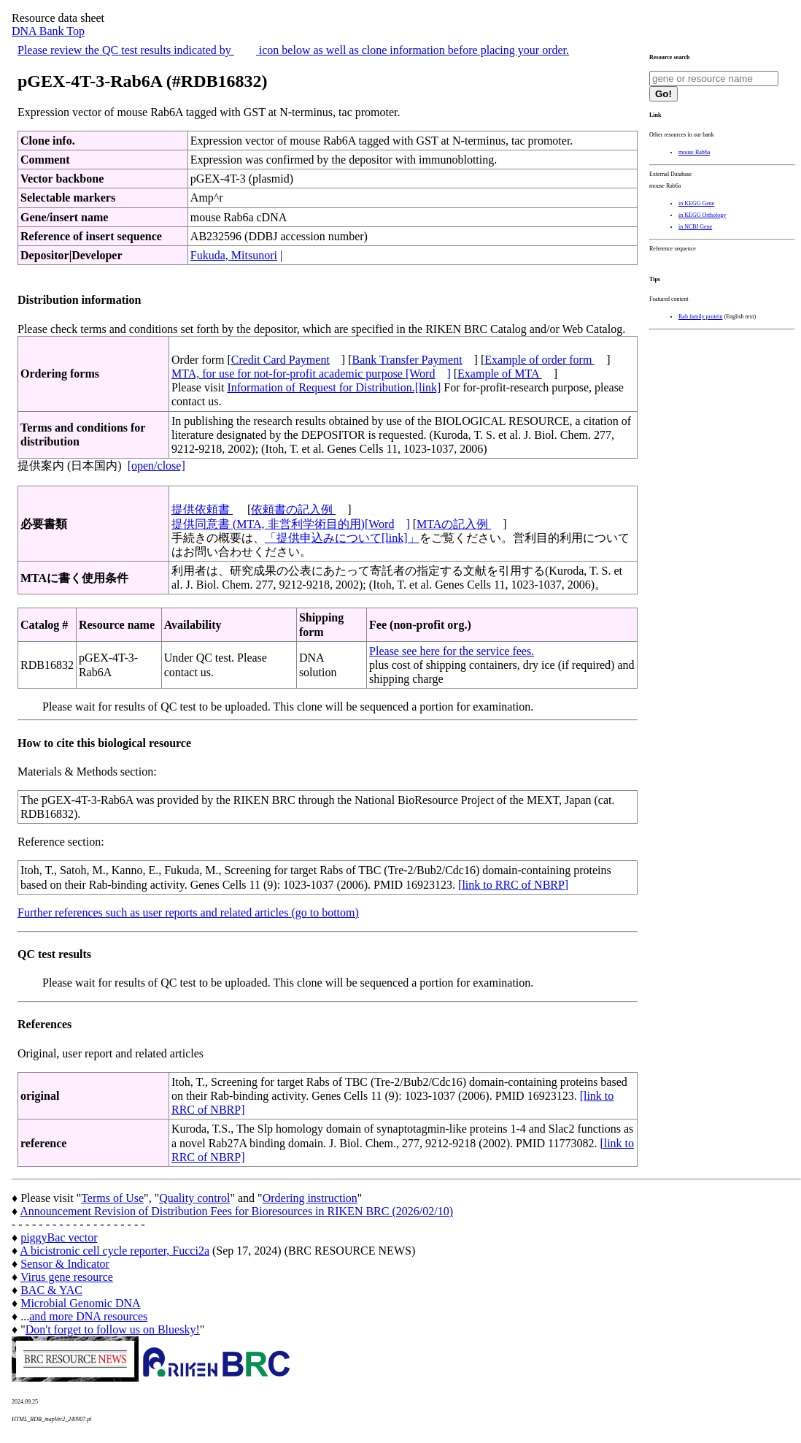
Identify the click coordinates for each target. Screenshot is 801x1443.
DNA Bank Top (48, 31)
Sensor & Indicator (64, 1264)
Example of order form (539, 359)
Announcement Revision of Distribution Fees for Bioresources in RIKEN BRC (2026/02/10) (236, 1211)
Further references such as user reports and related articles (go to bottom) (188, 912)
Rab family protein (700, 316)
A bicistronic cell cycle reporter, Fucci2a (114, 1250)
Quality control (194, 1198)
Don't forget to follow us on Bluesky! (113, 1329)
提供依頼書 (202, 509)
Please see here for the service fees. (451, 651)
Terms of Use (112, 1198)
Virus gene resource (66, 1277)
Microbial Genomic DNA (80, 1303)
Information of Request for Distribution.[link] (334, 387)
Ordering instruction (310, 1198)
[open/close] (156, 465)
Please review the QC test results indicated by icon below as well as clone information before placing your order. (293, 50)
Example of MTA (499, 373)
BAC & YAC (51, 1290)
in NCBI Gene (695, 226)
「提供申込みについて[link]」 (342, 538)
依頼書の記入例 (293, 509)
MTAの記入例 (454, 524)
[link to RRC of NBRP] (513, 885)
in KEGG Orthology (702, 215)
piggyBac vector (58, 1237)
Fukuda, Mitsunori (233, 255)
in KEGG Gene (696, 203)
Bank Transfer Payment (407, 359)
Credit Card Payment (280, 359)
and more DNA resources (88, 1316)
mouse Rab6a (694, 152)
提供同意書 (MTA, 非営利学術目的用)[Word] (290, 524)
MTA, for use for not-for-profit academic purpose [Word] (311, 373)
